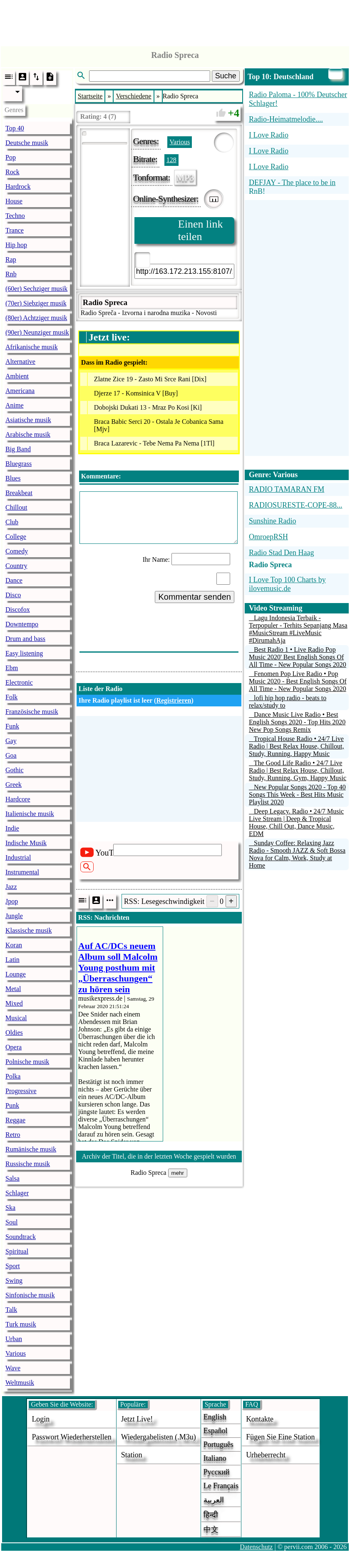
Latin (12, 959)
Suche (225, 76)
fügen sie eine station (280, 1437)
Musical (16, 1017)
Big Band (18, 449)
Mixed (14, 1003)
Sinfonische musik (30, 1295)
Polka (12, 1076)
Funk (12, 726)
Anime (14, 405)
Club (11, 522)
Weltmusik (19, 1382)
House (13, 201)
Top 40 (14, 128)
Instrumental (22, 872)
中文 (211, 1529)
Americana (20, 390)
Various (15, 1353)
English (215, 1417)
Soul (11, 1222)
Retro (12, 1134)
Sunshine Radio (272, 521)
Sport (12, 1265)
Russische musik (27, 1163)
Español (216, 1431)
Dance (13, 580)
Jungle (14, 915)
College (15, 536)
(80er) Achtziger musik (36, 317)
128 (171, 159)
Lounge (15, 974)
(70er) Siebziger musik (36, 303)
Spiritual (16, 1251)
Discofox (17, 609)
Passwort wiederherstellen (71, 1437)
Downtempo (21, 624)
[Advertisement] (175, 21)
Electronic (19, 682)
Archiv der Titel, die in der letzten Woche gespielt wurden (159, 1156)
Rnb (11, 274)
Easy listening (24, 653)
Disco (13, 594)
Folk (11, 697)
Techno (15, 215)
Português (218, 1444)
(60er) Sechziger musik (36, 288)
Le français (221, 1486)
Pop (10, 157)
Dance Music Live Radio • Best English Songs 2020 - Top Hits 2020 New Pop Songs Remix (297, 722)
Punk (12, 1105)
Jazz (11, 886)
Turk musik (20, 1324)
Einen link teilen (200, 230)
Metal (13, 988)
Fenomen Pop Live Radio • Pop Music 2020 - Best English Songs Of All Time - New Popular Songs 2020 (298, 681)
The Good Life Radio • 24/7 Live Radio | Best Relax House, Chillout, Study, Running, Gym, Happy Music (297, 770)
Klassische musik (28, 930)
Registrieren (173, 700)
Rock (12, 171)
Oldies (14, 1032)
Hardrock (17, 186)
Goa (11, 755)
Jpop (11, 901)
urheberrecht (265, 1455)
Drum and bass (25, 638)
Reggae (15, 1120)
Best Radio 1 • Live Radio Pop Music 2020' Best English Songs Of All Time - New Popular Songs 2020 (297, 657)
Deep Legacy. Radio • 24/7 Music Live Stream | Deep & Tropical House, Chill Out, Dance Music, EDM (296, 822)
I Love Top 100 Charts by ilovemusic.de (287, 584)
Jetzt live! (137, 1419)
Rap (10, 259)
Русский (217, 1472)
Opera (13, 1047)
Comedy (16, 551)
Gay (11, 740)
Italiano (215, 1458)
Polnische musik (27, 1061)
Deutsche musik (26, 142)
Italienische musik (29, 813)
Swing (13, 1280)
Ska (10, 1207)
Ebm (11, 667)
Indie (12, 828)
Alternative (20, 361)
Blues (12, 478)
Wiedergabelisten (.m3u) (158, 1437)
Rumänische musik (30, 1149)
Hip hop (16, 244)
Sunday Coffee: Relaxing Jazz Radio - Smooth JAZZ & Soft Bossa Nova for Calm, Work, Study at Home (297, 854)
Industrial (18, 857)
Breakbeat (18, 492)
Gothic (14, 769)
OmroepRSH (268, 537)
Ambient (17, 376)
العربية (214, 1500)
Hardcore (17, 799)
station (131, 1455)
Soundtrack (20, 1236)
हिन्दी (211, 1515)
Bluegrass (18, 463)
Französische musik (31, 711)
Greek (13, 784)
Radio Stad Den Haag (281, 552)
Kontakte (259, 1419)
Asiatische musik (28, 419)
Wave (12, 1368)
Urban (13, 1338)
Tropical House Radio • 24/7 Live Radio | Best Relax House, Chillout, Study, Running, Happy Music (296, 746)
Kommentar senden (194, 596)
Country (16, 565)
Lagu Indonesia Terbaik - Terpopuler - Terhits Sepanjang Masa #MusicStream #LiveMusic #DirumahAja (298, 629)
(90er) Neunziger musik (37, 332)
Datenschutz (256, 1546)
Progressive (21, 1090)
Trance (14, 230)
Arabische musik (27, 434)
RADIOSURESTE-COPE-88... (296, 505)
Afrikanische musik (31, 346)
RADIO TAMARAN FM (286, 489)
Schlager (17, 1193)
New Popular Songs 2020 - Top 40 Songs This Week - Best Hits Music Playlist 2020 (297, 795)
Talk (11, 1309)
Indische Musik (26, 842)
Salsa (12, 1178)
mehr (177, 1173)
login (41, 1419)
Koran (13, 945)
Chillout (16, 507)
